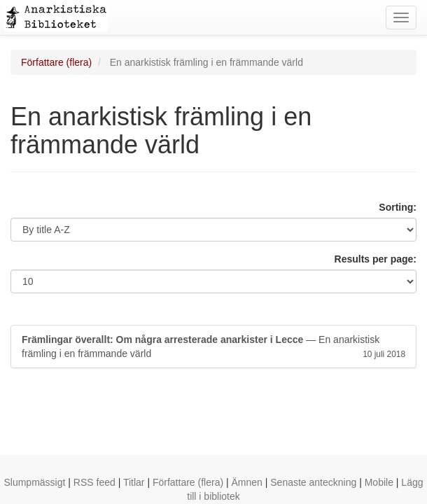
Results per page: (375, 259)
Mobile (379, 482)
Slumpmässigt (34, 482)
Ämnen (247, 482)
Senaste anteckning (313, 482)
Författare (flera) (56, 62)
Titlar (134, 482)
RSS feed (94, 482)
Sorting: (397, 207)
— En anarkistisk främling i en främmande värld (213, 347)
